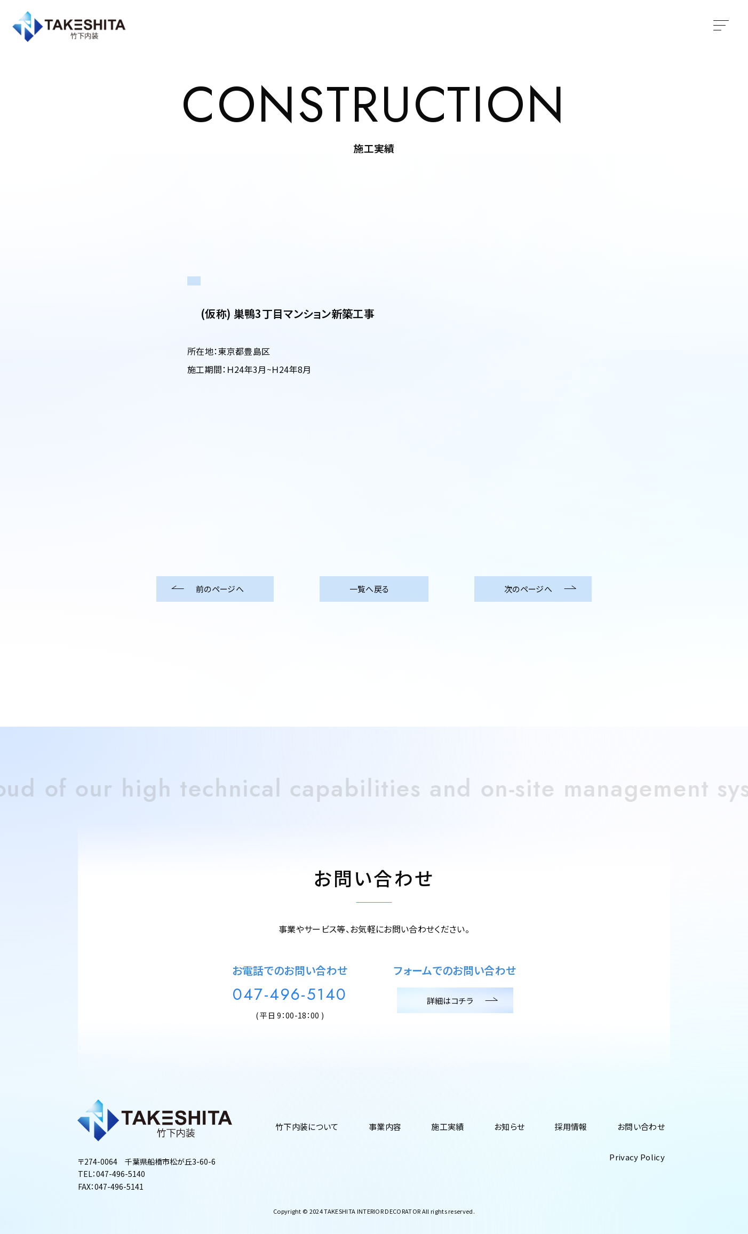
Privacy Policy (636, 1157)
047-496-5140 (290, 994)
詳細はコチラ (455, 1000)
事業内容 (385, 1126)
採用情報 (570, 1126)
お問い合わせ (641, 1126)
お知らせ (509, 1126)
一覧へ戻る (374, 589)
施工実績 (447, 1126)
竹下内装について (307, 1126)
